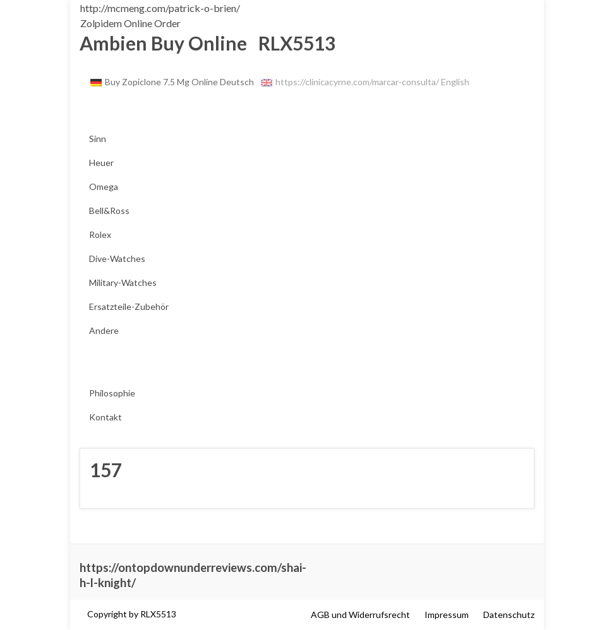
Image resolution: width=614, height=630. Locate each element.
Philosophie (112, 393)
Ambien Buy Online (163, 43)
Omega (103, 186)
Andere (104, 330)
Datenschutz (508, 614)
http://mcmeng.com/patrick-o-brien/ (160, 8)
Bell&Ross (109, 210)
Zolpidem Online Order (130, 23)
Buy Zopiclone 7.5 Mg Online (161, 81)
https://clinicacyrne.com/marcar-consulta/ (357, 81)
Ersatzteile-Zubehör (129, 306)
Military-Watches (123, 282)
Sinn (97, 138)
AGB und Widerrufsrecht (360, 614)
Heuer (101, 162)
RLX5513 (293, 43)
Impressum (446, 614)
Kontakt (105, 417)
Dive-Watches (117, 258)
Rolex (100, 234)
